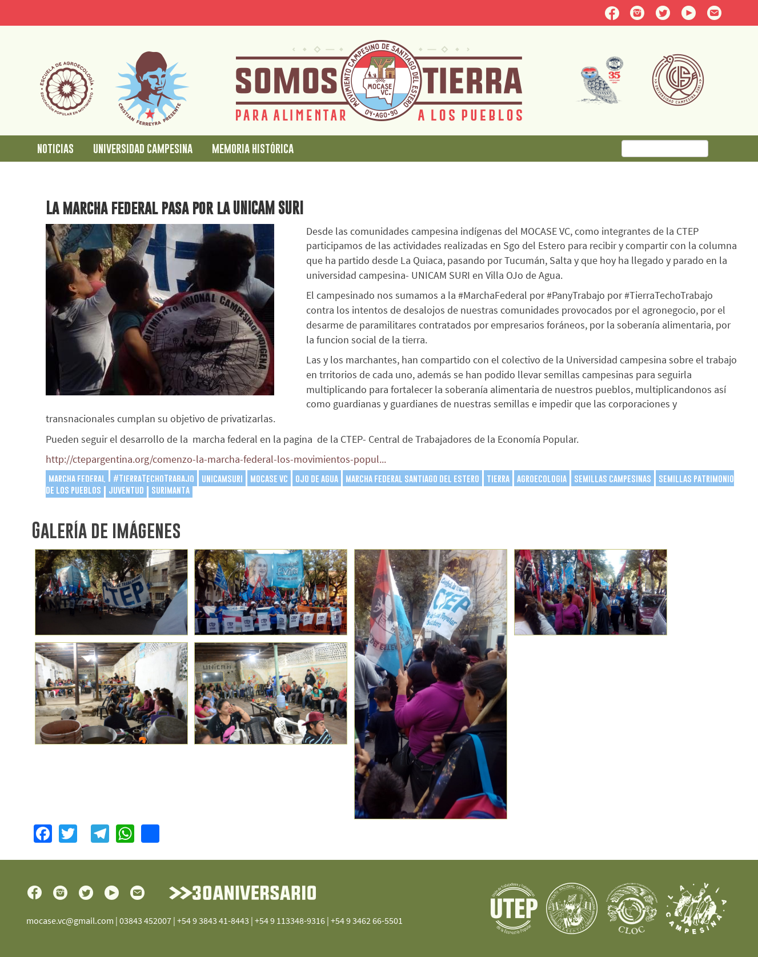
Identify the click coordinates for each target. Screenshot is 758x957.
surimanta (170, 489)
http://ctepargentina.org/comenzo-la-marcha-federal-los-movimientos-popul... (216, 459)
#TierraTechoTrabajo (153, 478)
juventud (126, 489)
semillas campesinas (612, 478)
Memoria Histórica (253, 148)
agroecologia (542, 478)
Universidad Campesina (142, 148)
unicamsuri (222, 478)
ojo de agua (316, 478)
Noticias (55, 148)
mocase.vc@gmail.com (70, 920)
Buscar (723, 149)
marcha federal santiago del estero (412, 478)
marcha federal (77, 478)
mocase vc (269, 478)
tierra (498, 478)
